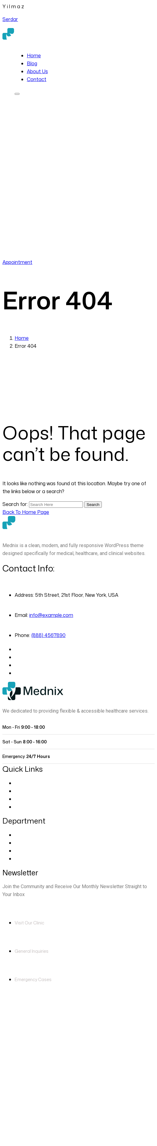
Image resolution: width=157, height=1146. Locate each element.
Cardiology (27, 842)
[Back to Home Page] (25, 512)
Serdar (10, 19)
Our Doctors (29, 791)
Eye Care (25, 834)
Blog (32, 63)
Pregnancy (27, 858)
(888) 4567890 (57, 254)
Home (34, 55)
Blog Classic (28, 806)
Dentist (23, 850)
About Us (37, 71)
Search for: (15, 504)
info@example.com (51, 615)
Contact (36, 79)
